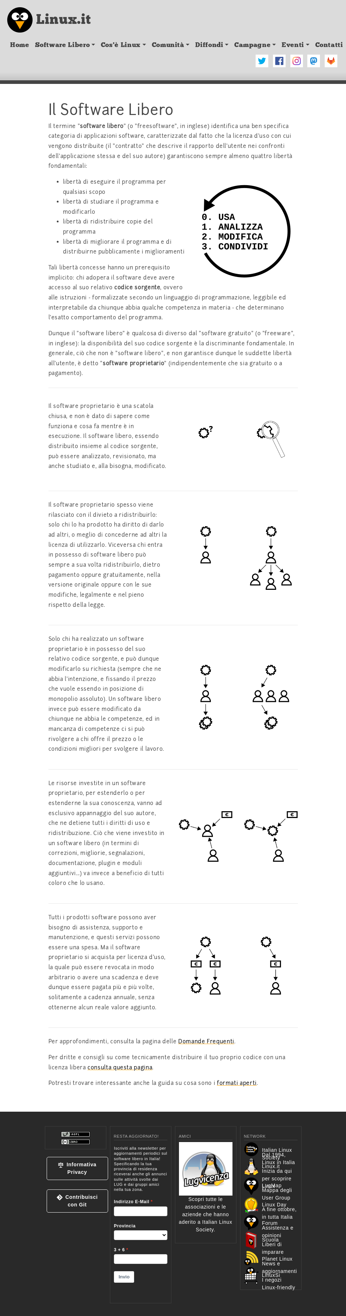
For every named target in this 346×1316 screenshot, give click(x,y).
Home (19, 45)
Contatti (329, 45)
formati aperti (237, 1083)
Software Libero (62, 45)
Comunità (168, 45)
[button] (77, 1168)
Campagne (252, 45)
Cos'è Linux (121, 45)
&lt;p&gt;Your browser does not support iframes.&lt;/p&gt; (140, 1220)
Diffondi (209, 45)
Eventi (293, 45)
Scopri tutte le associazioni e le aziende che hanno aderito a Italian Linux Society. (205, 1199)
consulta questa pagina (119, 1067)
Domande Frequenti (206, 1041)
